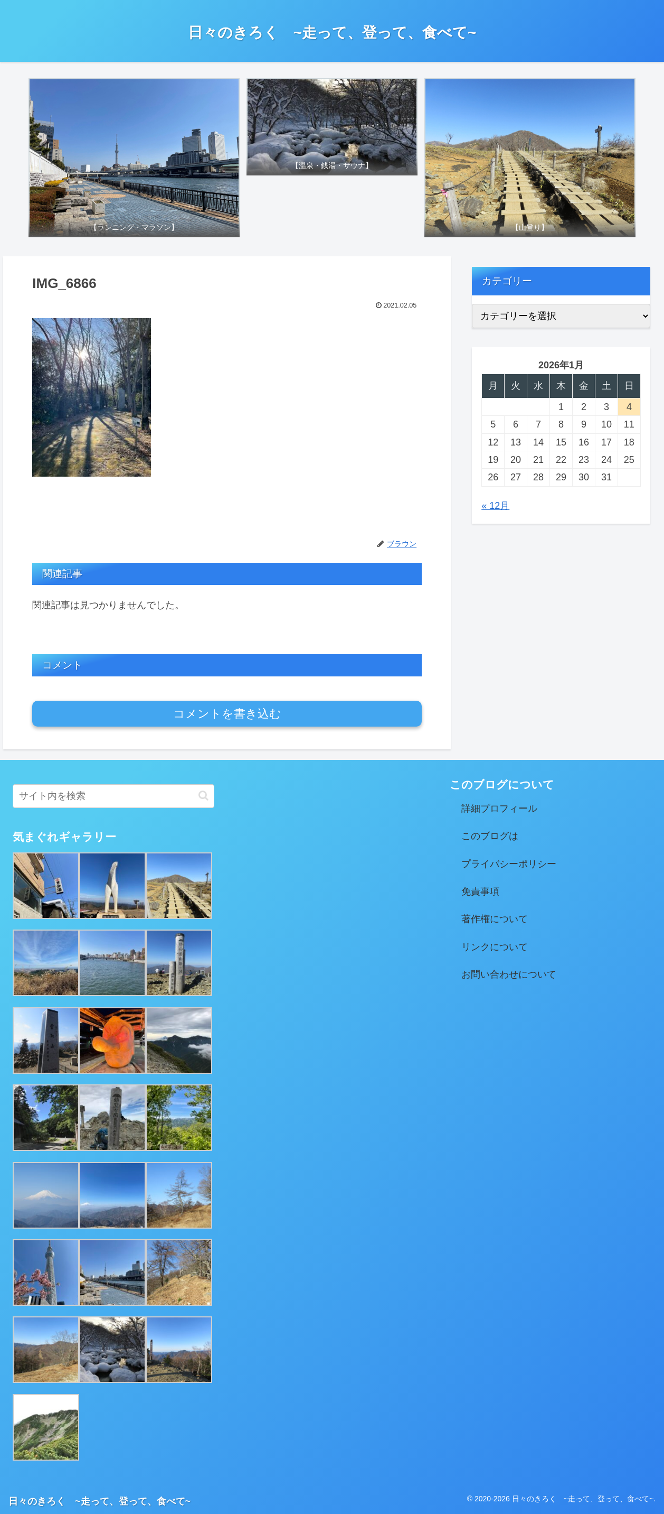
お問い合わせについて (508, 974)
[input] (113, 796)
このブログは (489, 836)
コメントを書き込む (227, 713)
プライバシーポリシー (508, 864)
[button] (203, 795)
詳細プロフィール (499, 808)
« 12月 (495, 505)
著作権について (494, 919)
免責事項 (480, 891)
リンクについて (494, 947)
